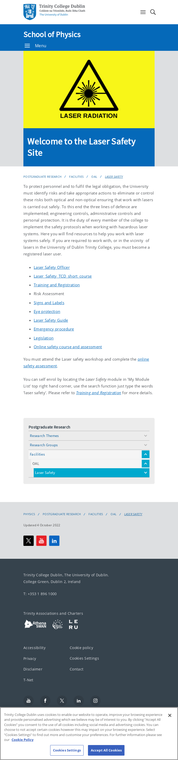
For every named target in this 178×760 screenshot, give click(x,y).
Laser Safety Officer (52, 267)
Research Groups (44, 444)
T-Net (28, 679)
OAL (94, 177)
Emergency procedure (54, 329)
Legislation (44, 338)
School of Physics (52, 34)
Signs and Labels (49, 302)
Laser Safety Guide (51, 320)
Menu (35, 45)
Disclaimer (32, 669)
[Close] (169, 720)
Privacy (29, 658)
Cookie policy (81, 647)
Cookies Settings (84, 658)
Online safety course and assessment (68, 346)
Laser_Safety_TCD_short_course (63, 276)
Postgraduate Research (42, 177)
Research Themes (44, 435)
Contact (76, 669)
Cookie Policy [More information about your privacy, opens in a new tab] (22, 745)
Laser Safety (114, 177)
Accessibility (34, 647)
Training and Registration (57, 284)
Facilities (76, 177)
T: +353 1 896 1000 (40, 593)
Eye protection (47, 311)
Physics (29, 514)
